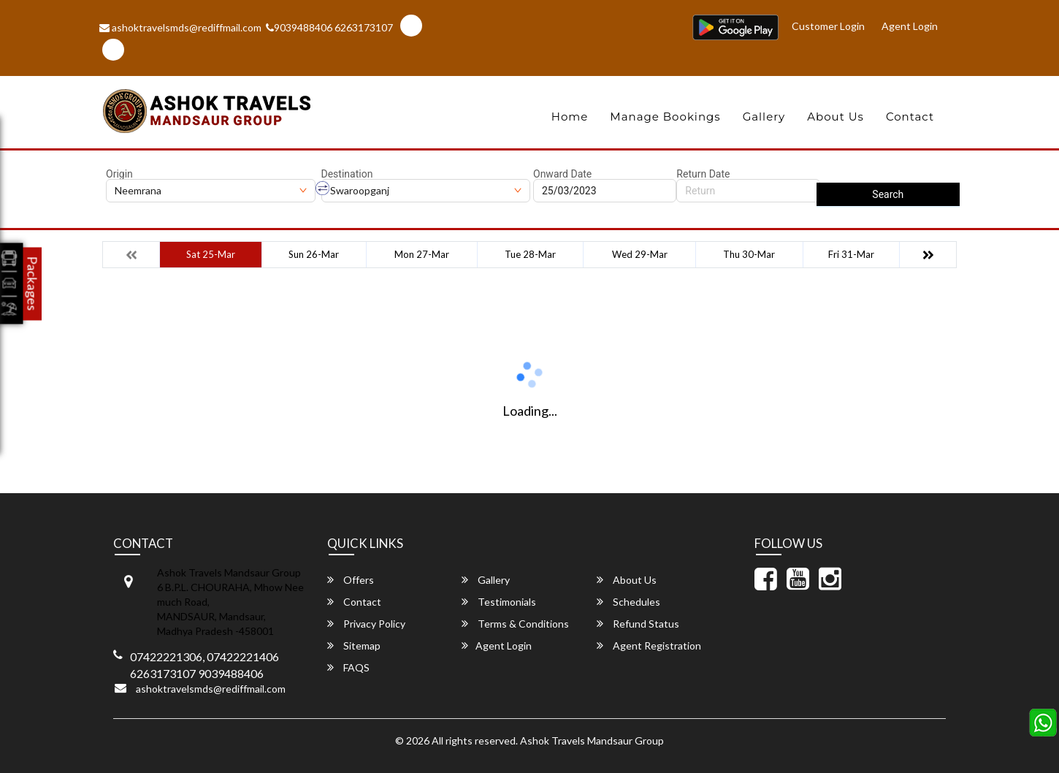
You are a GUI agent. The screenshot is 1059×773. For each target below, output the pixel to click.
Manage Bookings (665, 116)
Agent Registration (649, 645)
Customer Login (829, 25)
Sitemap (354, 645)
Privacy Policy (366, 623)
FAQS (348, 667)
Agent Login (910, 25)
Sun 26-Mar (313, 254)
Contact (910, 116)
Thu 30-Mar (749, 254)
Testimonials (499, 601)
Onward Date (562, 174)
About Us (835, 116)
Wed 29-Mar (640, 254)
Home (570, 116)
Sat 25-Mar (210, 254)
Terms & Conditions (515, 623)
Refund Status (638, 623)
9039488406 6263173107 (329, 27)
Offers (350, 580)
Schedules (628, 601)
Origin (119, 174)
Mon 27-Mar (421, 254)
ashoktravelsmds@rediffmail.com (180, 27)
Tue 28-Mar (530, 254)
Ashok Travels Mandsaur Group (592, 740)
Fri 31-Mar (851, 254)
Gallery (764, 116)
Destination (347, 174)
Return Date (703, 174)
